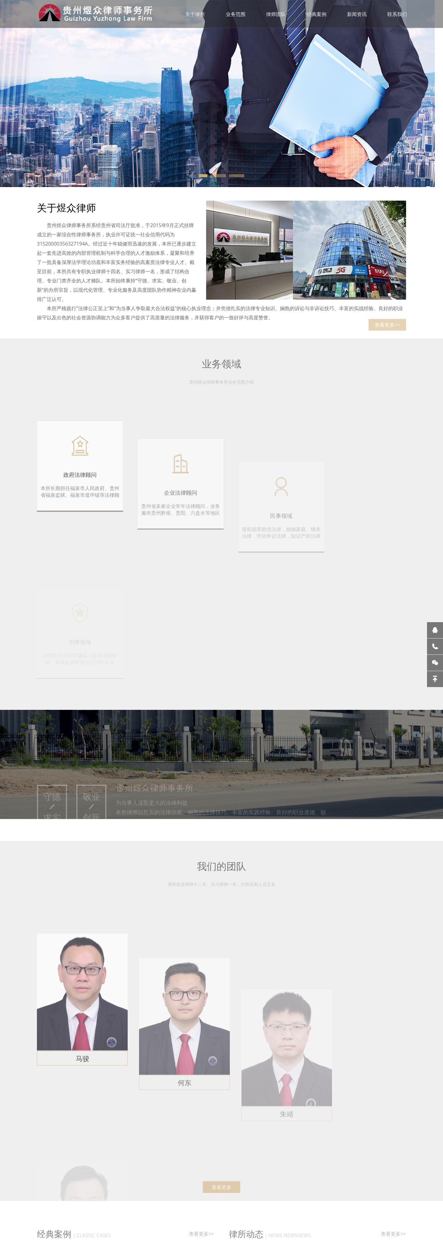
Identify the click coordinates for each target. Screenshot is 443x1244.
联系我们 (398, 13)
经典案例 (317, 13)
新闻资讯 (357, 13)
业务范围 (235, 13)
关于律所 (195, 13)
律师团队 (276, 13)
